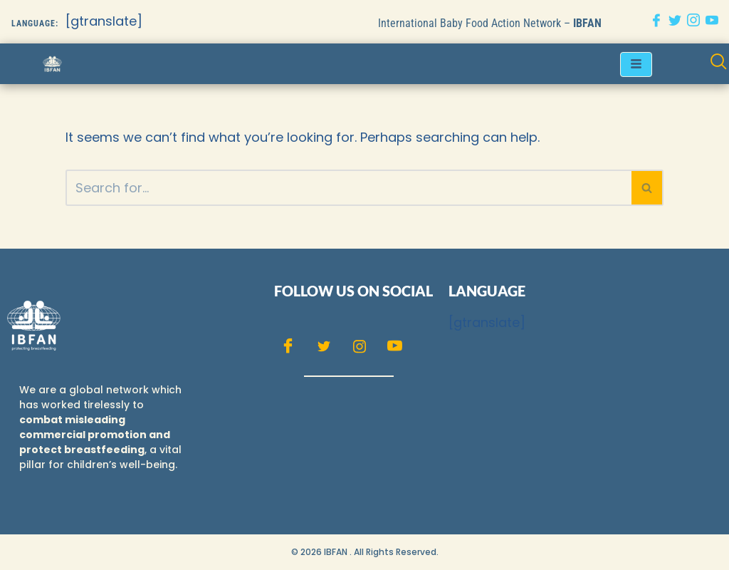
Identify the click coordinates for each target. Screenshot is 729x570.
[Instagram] (693, 22)
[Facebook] (656, 22)
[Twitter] (674, 22)
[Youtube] (712, 22)
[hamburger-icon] (636, 64)
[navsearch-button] (718, 64)
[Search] (348, 188)
